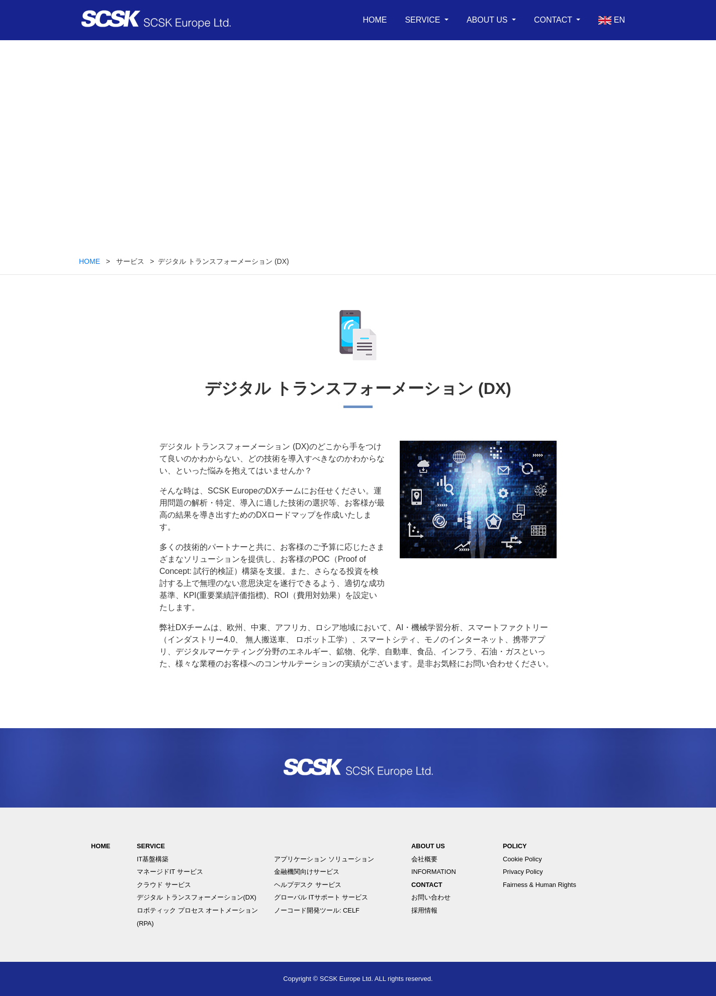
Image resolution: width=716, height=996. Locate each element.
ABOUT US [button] (488, 20)
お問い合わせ (431, 897)
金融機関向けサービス (306, 871)
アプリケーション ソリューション (324, 859)
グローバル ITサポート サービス (321, 897)
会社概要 (424, 859)
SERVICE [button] (423, 20)
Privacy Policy (523, 871)
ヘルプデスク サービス (307, 884)
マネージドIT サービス (170, 871)
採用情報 (424, 910)
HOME (375, 20)
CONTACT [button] (554, 20)
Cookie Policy (522, 859)
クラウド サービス (164, 884)
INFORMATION (433, 871)
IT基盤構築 (152, 859)
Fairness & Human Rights (539, 884)
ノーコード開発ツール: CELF (317, 910)
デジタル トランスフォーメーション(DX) (196, 897)
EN (611, 20)
